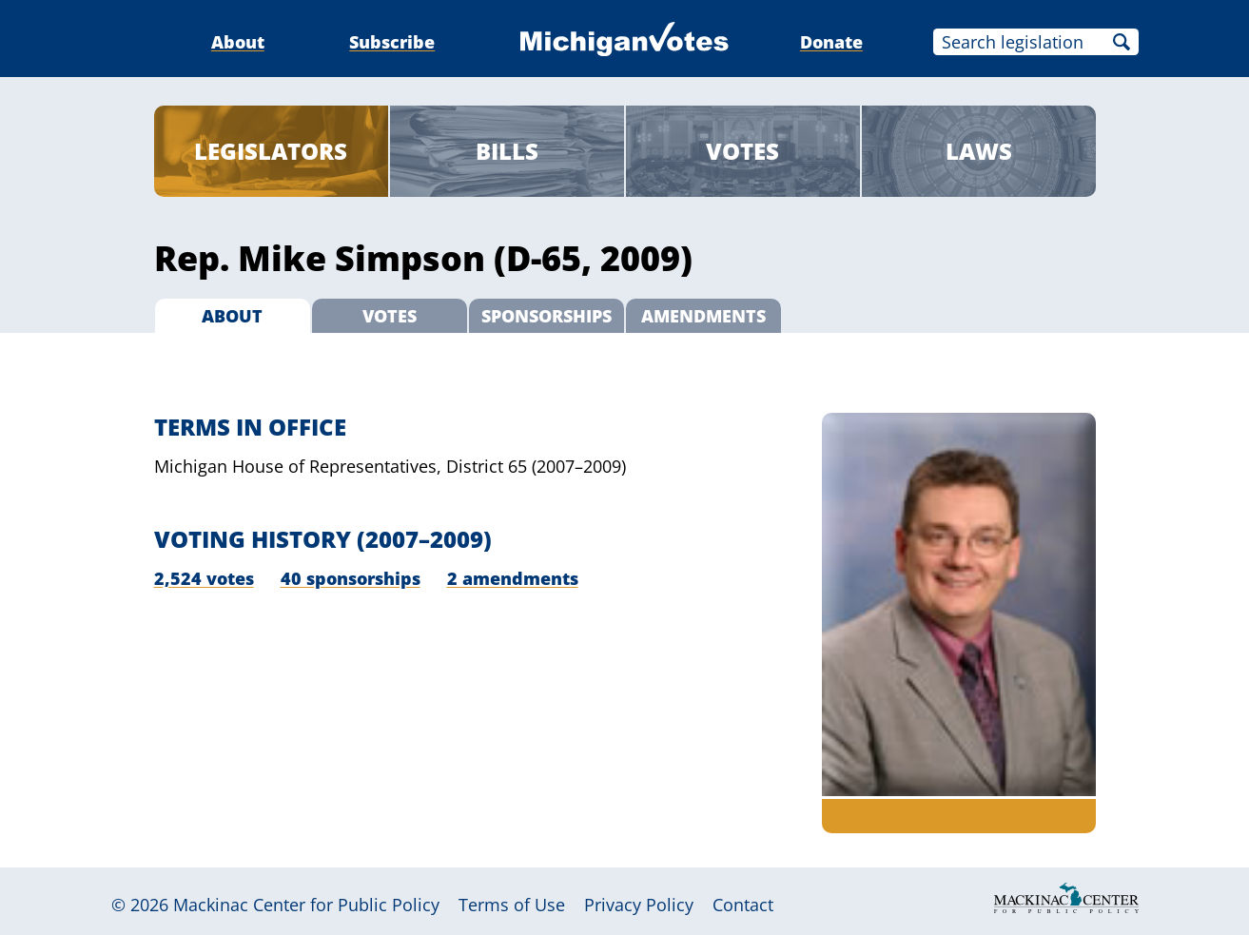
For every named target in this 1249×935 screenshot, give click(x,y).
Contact (742, 904)
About (237, 41)
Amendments (703, 315)
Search (1121, 42)
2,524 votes (204, 578)
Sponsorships (546, 315)
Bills (507, 150)
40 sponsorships (350, 578)
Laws (979, 150)
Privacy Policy (638, 904)
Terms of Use (512, 904)
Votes (742, 150)
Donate (831, 41)
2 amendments (512, 578)
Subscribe (392, 41)
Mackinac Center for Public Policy (306, 904)
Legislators (270, 150)
